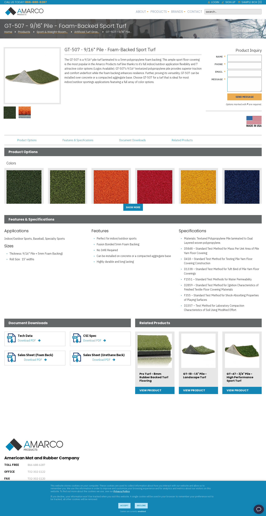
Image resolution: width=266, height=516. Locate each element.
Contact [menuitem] (194, 11)
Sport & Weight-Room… (52, 32)
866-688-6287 (36, 2)
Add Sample (23, 217)
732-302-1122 (36, 471)
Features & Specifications (77, 140)
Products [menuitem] (158, 11)
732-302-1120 (36, 478)
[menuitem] (213, 2)
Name (219, 56)
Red (140, 210)
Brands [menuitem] (177, 11)
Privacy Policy (121, 491)
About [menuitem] (141, 11)
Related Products (182, 140)
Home (8, 32)
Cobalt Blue (233, 210)
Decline (141, 505)
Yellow (186, 210)
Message (217, 79)
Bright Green (59, 210)
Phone (219, 64)
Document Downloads (132, 140)
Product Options (27, 140)
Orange (99, 210)
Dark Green (15, 210)
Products (24, 32)
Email (219, 71)
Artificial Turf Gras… (86, 32)
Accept (124, 505)
